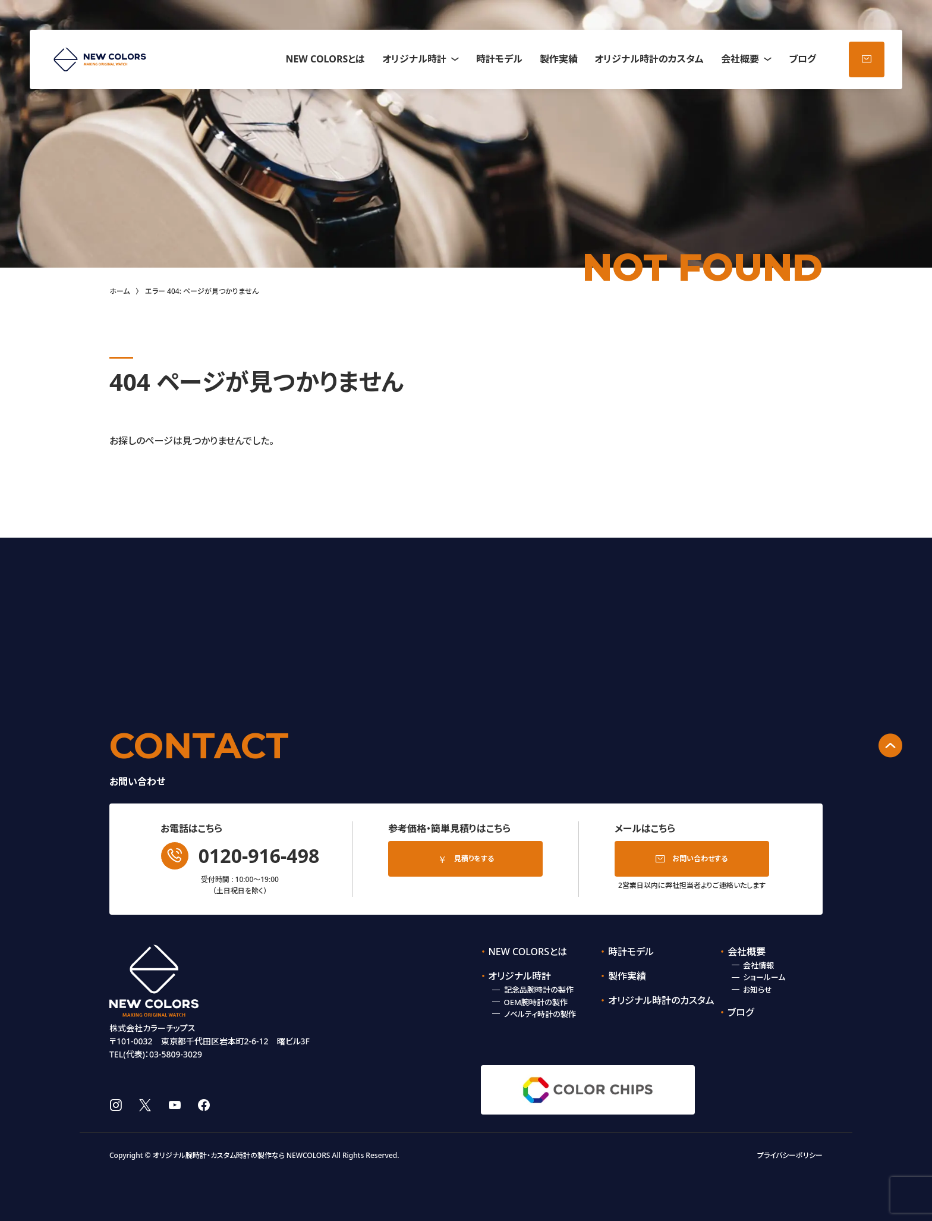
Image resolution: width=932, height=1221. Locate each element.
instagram (115, 1105)
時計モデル (499, 58)
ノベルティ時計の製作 (540, 1014)
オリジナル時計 (414, 58)
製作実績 (559, 58)
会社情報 (758, 965)
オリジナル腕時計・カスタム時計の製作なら (219, 1155)
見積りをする (474, 858)
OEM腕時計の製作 (536, 1002)
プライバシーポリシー (790, 1155)
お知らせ (757, 989)
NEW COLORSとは (325, 58)
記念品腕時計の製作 (539, 989)
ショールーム (764, 977)
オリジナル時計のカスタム (649, 58)
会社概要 (740, 58)
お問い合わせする (700, 858)
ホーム (119, 291)
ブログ (802, 58)
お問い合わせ (866, 59)
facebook (204, 1105)
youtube (175, 1105)
